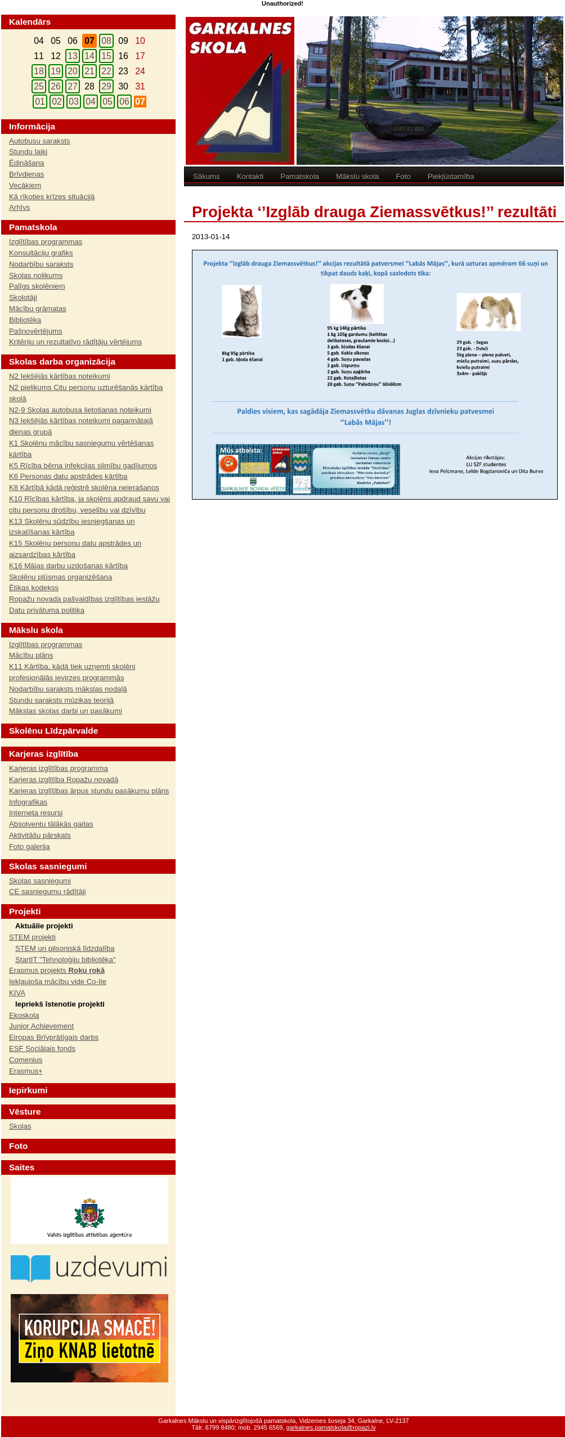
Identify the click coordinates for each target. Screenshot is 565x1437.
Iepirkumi (28, 1090)
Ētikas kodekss (34, 587)
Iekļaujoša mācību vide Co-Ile (57, 981)
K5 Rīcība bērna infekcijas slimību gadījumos (83, 465)
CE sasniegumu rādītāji (47, 891)
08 (106, 41)
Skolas (20, 1126)
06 (124, 101)
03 (74, 101)
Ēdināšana (26, 163)
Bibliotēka (25, 320)
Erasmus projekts (57, 970)
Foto (403, 176)
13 (73, 56)
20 (73, 71)
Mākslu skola (357, 176)
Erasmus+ (26, 1071)
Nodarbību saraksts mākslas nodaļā (68, 689)
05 (107, 101)
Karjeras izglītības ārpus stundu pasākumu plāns (89, 791)
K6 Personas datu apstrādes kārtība (68, 476)
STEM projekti (32, 937)
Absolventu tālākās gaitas (51, 824)
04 (91, 101)
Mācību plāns (31, 655)
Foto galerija (29, 846)
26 (56, 86)
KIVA (17, 993)
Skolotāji (23, 297)
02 (57, 101)
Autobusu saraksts (39, 141)
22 (106, 71)
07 (140, 101)
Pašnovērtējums (35, 331)
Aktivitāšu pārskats (40, 835)
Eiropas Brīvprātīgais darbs (53, 1037)
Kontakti (250, 176)
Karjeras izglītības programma (58, 768)
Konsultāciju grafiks (41, 253)
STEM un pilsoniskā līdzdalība (65, 948)
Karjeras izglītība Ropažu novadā (63, 779)
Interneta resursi (35, 813)
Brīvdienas (26, 174)
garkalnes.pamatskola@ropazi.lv (331, 1427)
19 (56, 71)
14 (89, 56)
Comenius (25, 1060)
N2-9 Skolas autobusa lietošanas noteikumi (80, 410)
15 (106, 56)
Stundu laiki (28, 151)
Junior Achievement (41, 1026)
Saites (21, 1167)
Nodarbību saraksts (41, 264)
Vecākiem (25, 185)
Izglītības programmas (45, 241)
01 (40, 101)
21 (89, 71)
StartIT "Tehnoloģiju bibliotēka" (65, 959)
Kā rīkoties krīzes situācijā (52, 196)
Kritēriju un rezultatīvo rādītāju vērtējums (75, 342)
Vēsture (25, 1111)
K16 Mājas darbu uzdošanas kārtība (68, 566)
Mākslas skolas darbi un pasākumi (65, 711)
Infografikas (28, 802)
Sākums (206, 176)
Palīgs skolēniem (37, 286)
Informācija (32, 126)
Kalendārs (30, 21)
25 (39, 86)
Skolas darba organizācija (62, 361)
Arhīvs (19, 207)
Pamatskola (299, 176)
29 (106, 86)
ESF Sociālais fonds (42, 1048)
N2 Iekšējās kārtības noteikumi (59, 376)
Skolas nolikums (35, 275)
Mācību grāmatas (37, 308)
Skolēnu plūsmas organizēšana (60, 577)
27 (73, 86)
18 (39, 71)
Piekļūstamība (451, 176)
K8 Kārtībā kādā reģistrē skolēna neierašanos (84, 487)
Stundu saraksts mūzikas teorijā (61, 700)
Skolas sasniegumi (40, 881)
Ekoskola (24, 1015)
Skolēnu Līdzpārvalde (53, 730)
